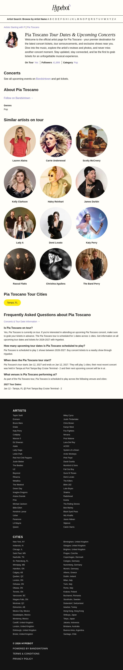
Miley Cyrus (68, 415)
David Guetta (69, 462)
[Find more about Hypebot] (61, 7)
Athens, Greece (70, 572)
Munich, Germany (71, 569)
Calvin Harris (68, 527)
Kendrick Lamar (19, 512)
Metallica (16, 481)
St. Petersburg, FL (20, 561)
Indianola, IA (18, 545)
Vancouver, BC (19, 596)
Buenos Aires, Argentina (73, 630)
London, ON (18, 580)
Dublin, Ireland (69, 576)
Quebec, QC (18, 576)
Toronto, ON (18, 592)
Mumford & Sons (70, 465)
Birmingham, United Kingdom (75, 542)
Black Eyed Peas (70, 512)
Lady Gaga (17, 450)
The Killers (68, 481)
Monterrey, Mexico (21, 619)
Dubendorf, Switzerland (73, 603)
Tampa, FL (12, 302)
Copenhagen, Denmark (73, 557)
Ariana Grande (19, 496)
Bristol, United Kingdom (23, 634)
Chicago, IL (18, 549)
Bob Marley (68, 508)
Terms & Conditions (26, 653)
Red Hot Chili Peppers (22, 458)
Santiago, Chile (69, 634)
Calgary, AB (18, 572)
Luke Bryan (68, 488)
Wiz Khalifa (68, 515)
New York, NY (19, 542)
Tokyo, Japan (69, 619)
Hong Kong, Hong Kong (73, 611)
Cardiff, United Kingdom (23, 622)
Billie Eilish (17, 508)
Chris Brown (68, 423)
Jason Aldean (69, 519)
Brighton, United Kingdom (74, 549)
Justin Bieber (18, 462)
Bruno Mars (18, 423)
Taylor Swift (18, 415)
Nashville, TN (18, 557)
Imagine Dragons (20, 492)
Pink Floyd (67, 458)
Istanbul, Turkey (70, 607)
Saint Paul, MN (19, 553)
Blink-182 (67, 485)
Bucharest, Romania (72, 596)
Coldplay (16, 435)
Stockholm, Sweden (71, 599)
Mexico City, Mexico (21, 611)
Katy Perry (17, 431)
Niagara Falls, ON (20, 599)
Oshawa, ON (18, 584)
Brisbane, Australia (71, 626)
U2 (14, 469)
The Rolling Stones (71, 504)
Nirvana (66, 435)
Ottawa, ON (18, 588)
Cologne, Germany (71, 561)
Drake (15, 427)
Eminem (16, 419)
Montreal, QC (18, 603)
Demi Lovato (68, 477)
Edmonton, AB (19, 607)
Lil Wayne (17, 523)
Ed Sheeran (18, 442)
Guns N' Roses (69, 473)
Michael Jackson (20, 504)
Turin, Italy (67, 584)
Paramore (17, 519)
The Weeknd (18, 485)
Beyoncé (16, 473)
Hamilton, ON (18, 569)
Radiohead (68, 496)
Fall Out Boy (68, 469)
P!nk (15, 500)
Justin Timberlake (70, 419)
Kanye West (68, 427)
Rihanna (16, 477)
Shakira (66, 492)
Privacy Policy (23, 658)
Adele (15, 446)
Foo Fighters (68, 431)
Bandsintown (43, 78)
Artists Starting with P (15, 27)
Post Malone (68, 438)
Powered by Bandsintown (30, 648)
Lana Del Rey (69, 442)
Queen (16, 527)
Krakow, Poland (70, 592)
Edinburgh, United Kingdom (24, 630)
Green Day (17, 488)
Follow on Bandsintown (18, 98)
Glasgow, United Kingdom (74, 545)
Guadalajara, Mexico (21, 615)
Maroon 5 (17, 438)
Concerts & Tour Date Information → (22, 321)
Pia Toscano (33, 27)
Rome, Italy (68, 588)
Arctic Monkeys (69, 454)
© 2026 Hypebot (23, 643)
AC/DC (66, 446)
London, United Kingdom (23, 626)
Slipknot (66, 523)
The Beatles (18, 465)
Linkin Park (17, 454)
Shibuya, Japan (70, 615)
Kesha (66, 500)
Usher (15, 515)
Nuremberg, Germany (72, 565)
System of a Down (71, 450)
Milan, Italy (68, 580)
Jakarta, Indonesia (71, 622)
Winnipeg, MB (19, 565)
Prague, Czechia (70, 553)
